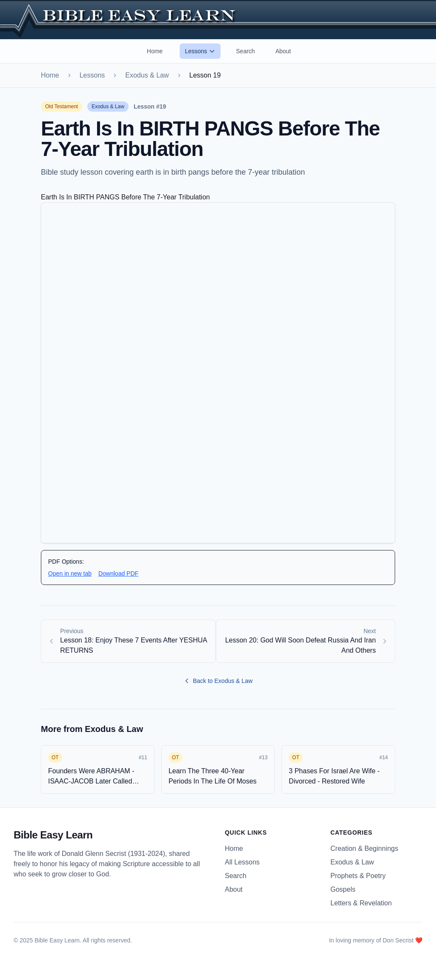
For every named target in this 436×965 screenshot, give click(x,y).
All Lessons (242, 862)
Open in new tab (70, 573)
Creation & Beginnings (364, 848)
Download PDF (118, 573)
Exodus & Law (147, 75)
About (283, 51)
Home (155, 51)
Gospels (343, 889)
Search (245, 51)
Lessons (200, 51)
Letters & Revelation (361, 903)
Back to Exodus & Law (218, 680)
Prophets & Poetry (358, 875)
